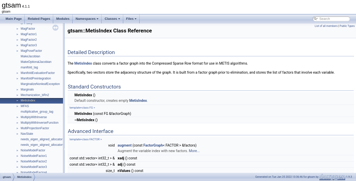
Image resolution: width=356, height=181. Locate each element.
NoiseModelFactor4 (34, 172)
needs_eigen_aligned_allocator (41, 139)
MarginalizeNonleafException (40, 84)
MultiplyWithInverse (34, 117)
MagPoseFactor (31, 51)
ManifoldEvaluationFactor (38, 73)
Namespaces (87, 19)
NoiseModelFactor (33, 150)
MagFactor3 (29, 45)
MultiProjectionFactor (35, 128)
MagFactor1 (29, 34)
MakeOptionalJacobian (36, 62)
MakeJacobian (30, 56)
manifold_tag (29, 67)
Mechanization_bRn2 (35, 95)
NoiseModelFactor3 (34, 167)
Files (131, 19)
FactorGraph (153, 145)
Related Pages (39, 19)
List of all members (326, 26)
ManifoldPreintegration (36, 78)
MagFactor (28, 28)
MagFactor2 (29, 39)
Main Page (14, 19)
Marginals (27, 89)
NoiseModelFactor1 (34, 156)
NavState (27, 133)
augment (125, 145)
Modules (63, 19)
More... (194, 151)
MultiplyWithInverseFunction (39, 122)
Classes (112, 19)
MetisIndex (28, 100)
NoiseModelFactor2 (34, 161)
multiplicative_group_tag (37, 111)
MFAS (25, 106)
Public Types (347, 26)
